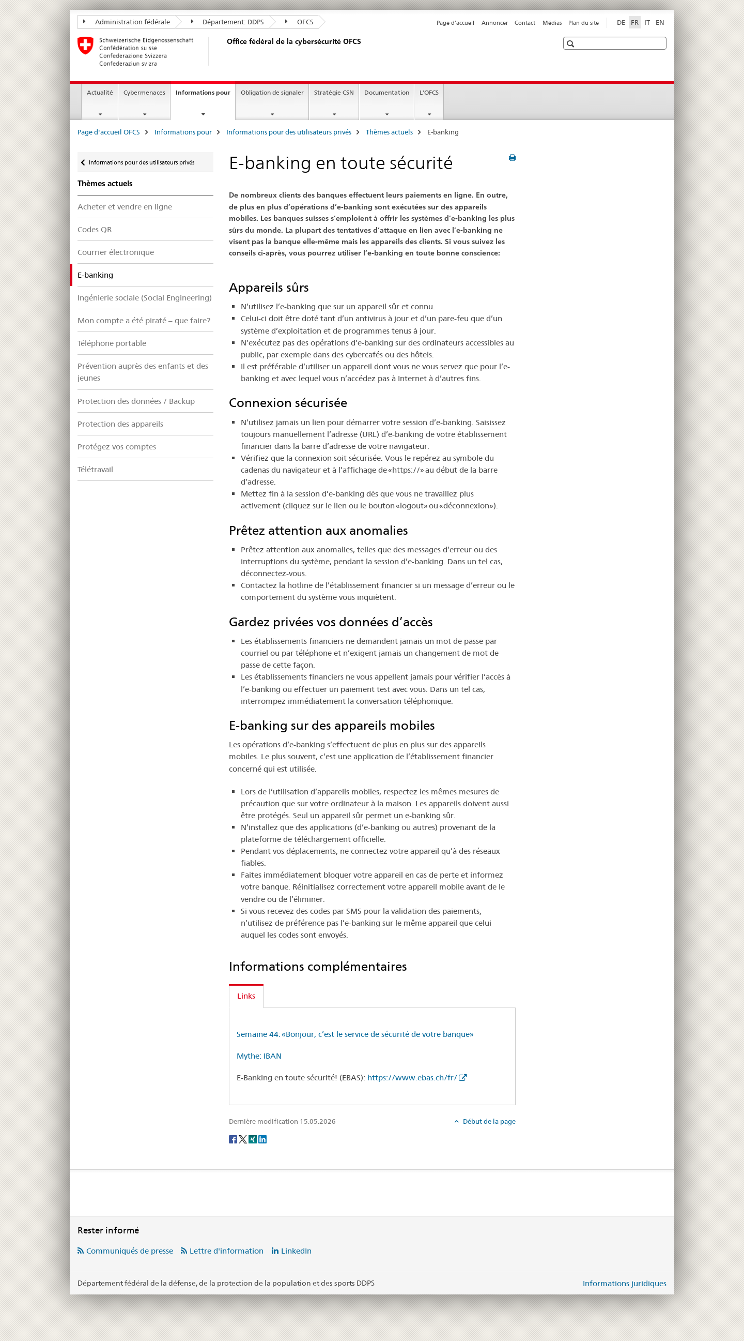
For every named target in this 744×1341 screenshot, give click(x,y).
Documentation (386, 92)
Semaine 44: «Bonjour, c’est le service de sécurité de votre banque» (355, 1034)
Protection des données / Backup (136, 401)
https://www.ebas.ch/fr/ (412, 1077)
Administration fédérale (126, 22)
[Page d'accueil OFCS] (225, 51)
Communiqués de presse (129, 1251)
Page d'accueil (455, 22)
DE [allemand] (621, 22)
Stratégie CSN (334, 92)
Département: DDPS (228, 22)
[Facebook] (234, 1138)
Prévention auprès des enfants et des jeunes (143, 372)
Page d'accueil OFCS (109, 132)
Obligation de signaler (272, 92)
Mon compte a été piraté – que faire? (144, 320)
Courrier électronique (116, 252)
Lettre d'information (227, 1251)
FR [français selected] (635, 22)
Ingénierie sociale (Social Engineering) (145, 298)
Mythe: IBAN (259, 1056)
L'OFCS (429, 92)
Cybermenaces (144, 92)
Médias (552, 22)
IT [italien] (647, 22)
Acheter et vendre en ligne (125, 207)
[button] (572, 43)
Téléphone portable (112, 343)
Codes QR (95, 229)
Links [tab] (246, 996)
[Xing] (253, 1138)
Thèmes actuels (389, 132)
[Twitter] (244, 1138)
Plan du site (583, 22)
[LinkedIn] (262, 1138)
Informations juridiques (625, 1283)
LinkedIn (296, 1251)
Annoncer (495, 22)
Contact (525, 22)
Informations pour (205, 95)
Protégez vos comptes (117, 446)
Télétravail (95, 469)
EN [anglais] (660, 22)
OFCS (299, 22)
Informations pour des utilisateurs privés (288, 132)
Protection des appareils (120, 424)
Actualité (100, 92)
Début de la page (488, 1121)
